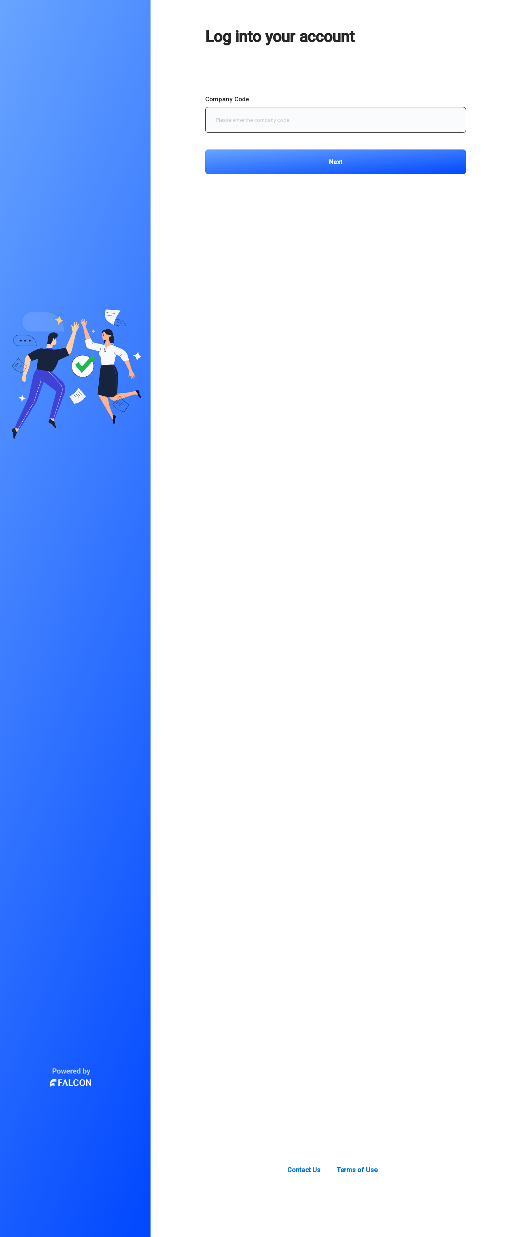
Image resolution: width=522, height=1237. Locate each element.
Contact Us (303, 1170)
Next (335, 162)
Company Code (227, 99)
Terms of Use (357, 1170)
